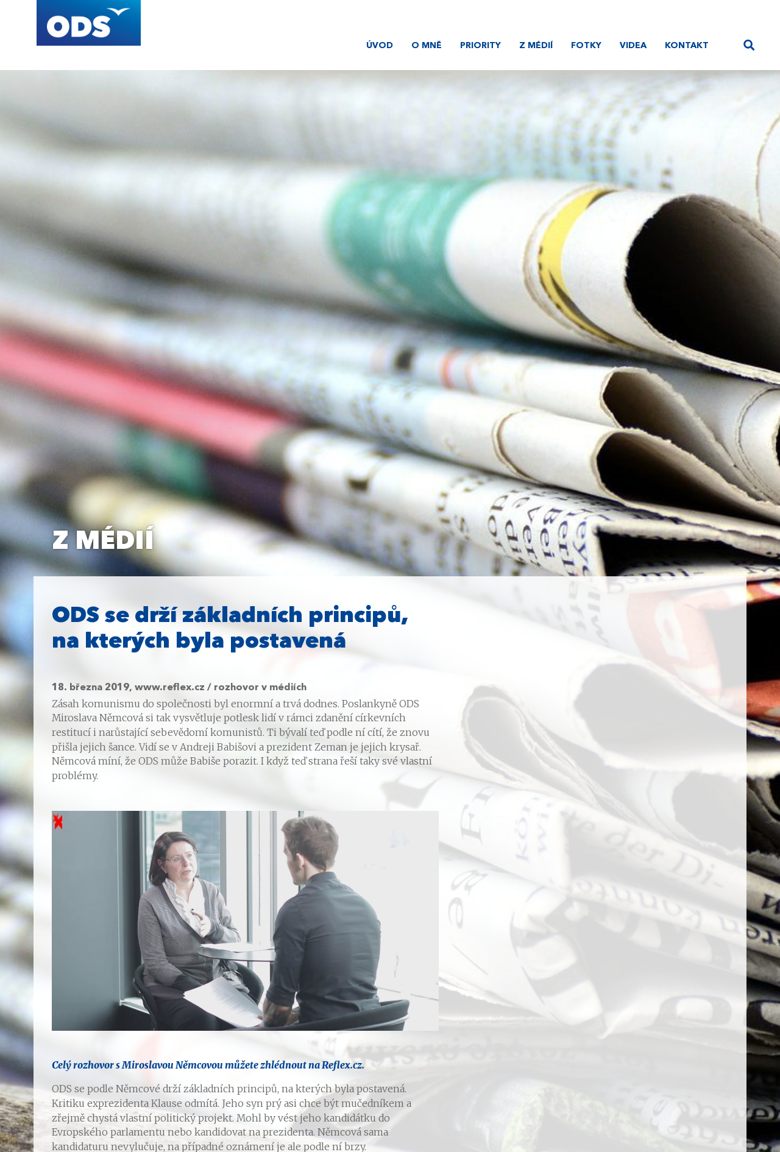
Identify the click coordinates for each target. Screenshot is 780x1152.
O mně (426, 45)
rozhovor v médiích (260, 688)
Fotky (586, 45)
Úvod (379, 45)
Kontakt (687, 45)
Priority (480, 45)
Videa (633, 45)
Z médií (536, 45)
